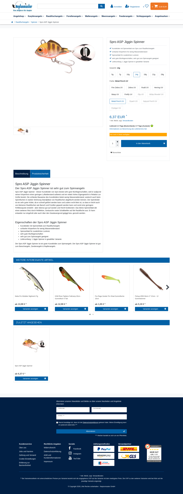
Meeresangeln (109, 16)
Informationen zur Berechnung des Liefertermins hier (128, 129)
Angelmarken (162, 16)
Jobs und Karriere (26, 451)
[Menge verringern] (117, 145)
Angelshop (19, 16)
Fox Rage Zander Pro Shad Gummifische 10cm (109, 297)
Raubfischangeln (55, 16)
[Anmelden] (116, 6)
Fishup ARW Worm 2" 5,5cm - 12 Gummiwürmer (146, 297)
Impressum (48, 461)
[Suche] (101, 6)
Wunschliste (116, 152)
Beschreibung (21, 173)
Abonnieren (105, 431)
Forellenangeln (74, 16)
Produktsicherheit (40, 173)
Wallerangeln (92, 16)
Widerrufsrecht (49, 448)
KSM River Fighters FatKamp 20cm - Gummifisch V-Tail (68, 297)
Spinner (34, 22)
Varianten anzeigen (34, 309)
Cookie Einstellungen (27, 459)
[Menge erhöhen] (117, 142)
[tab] (21, 174)
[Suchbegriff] (67, 6)
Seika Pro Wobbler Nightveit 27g (26, 296)
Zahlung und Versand (27, 455)
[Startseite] (12, 22)
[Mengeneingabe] (113, 143)
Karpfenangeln (36, 16)
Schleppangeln (144, 16)
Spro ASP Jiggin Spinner (23, 366)
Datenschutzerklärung (52, 451)
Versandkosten (127, 121)
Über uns (22, 448)
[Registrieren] (132, 6)
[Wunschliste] (146, 6)
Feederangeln (126, 16)
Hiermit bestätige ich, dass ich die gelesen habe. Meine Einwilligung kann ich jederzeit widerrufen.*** (92, 424)
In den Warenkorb (150, 143)
